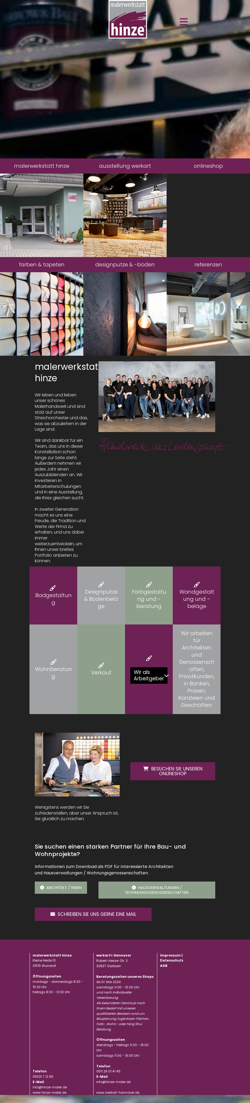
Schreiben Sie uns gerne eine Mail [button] (79, 918)
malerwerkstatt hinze (41, 166)
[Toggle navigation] (183, 22)
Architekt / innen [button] (61, 887)
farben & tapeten (41, 264)
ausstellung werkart (125, 166)
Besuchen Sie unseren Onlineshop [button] (172, 770)
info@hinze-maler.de (113, 1089)
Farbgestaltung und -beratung (149, 599)
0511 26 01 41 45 (108, 1079)
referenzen (208, 264)
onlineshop (208, 166)
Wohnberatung (53, 672)
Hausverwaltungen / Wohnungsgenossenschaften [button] (156, 890)
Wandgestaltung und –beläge (196, 599)
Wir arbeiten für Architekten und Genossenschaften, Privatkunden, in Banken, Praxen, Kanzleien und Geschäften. (196, 669)
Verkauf (101, 672)
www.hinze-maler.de (49, 1100)
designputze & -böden (125, 264)
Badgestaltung (53, 599)
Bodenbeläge (103, 602)
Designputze (101, 591)
